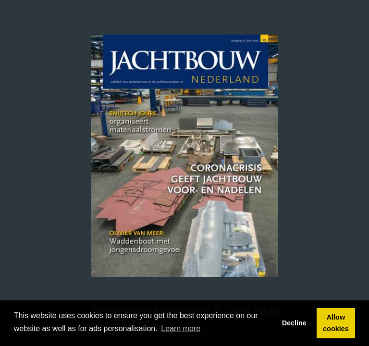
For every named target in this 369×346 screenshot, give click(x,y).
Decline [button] (294, 323)
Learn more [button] (180, 328)
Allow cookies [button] (336, 323)
